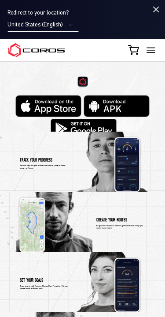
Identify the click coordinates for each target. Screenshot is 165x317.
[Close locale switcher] (156, 9)
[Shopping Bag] (134, 49)
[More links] (151, 50)
